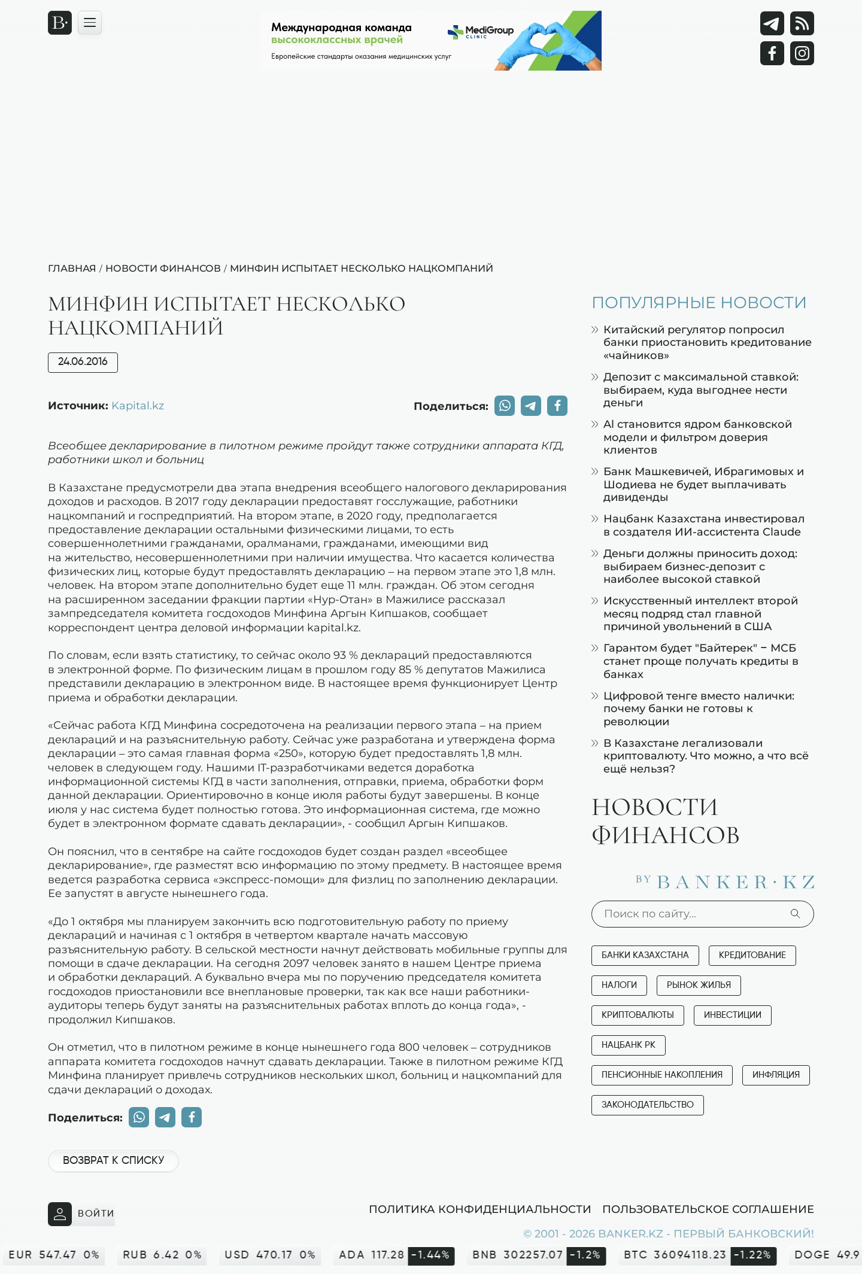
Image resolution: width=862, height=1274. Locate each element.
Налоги (619, 985)
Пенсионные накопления (662, 1075)
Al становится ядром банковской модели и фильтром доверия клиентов (691, 437)
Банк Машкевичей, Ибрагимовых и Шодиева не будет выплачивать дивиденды (697, 484)
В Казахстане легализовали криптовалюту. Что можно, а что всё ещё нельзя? (700, 756)
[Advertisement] (431, 171)
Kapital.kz (137, 405)
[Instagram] (802, 53)
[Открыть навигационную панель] (90, 23)
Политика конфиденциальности (480, 1208)
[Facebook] (772, 53)
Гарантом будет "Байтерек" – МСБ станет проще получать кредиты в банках (695, 660)
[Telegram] (772, 23)
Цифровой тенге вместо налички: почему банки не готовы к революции (692, 708)
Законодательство (648, 1104)
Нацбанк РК (628, 1045)
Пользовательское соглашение (708, 1208)
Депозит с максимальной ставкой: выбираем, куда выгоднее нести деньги (695, 389)
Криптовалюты (638, 1015)
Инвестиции (732, 1015)
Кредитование (752, 955)
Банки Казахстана (645, 955)
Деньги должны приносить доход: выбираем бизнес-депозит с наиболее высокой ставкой (694, 566)
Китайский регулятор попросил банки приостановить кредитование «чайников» (701, 342)
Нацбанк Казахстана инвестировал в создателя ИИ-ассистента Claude (698, 525)
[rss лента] (802, 23)
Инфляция (776, 1075)
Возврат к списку (113, 1161)
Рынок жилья (699, 985)
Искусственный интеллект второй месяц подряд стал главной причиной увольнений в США (694, 613)
